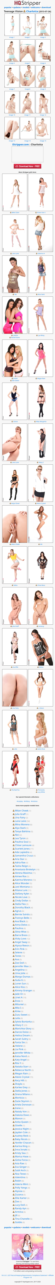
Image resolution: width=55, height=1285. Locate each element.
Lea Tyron (20, 838)
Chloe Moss (41, 585)
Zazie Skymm (22, 1101)
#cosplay (20, 801)
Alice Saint (41, 294)
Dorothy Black (22, 907)
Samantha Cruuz (24, 855)
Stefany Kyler (22, 893)
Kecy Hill (19, 1080)
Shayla (18, 1083)
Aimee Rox (20, 876)
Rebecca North (23, 1069)
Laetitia (15, 335)
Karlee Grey (21, 1087)
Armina (19, 1211)
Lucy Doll (20, 1204)
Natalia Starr (22, 1066)
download (46, 7)
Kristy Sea (20, 1153)
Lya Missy (41, 335)
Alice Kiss (20, 986)
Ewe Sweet (15, 381)
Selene (18, 952)
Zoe (17, 1201)
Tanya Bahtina (22, 831)
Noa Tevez (20, 1173)
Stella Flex (20, 903)
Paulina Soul (21, 841)
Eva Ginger (21, 1166)
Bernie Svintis (22, 914)
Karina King (21, 1146)
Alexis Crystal (41, 503)
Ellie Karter (21, 1197)
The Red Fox (15, 790)
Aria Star (19, 859)
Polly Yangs (21, 1187)
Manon (19, 1118)
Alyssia (18, 1191)
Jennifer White (22, 1052)
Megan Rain (41, 378)
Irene (18, 1108)
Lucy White (41, 792)
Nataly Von (21, 1111)
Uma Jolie (20, 973)
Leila (15, 749)
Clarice (15, 421)
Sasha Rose (41, 749)
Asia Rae (19, 1163)
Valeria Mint (21, 1184)
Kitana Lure (21, 890)
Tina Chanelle (22, 1218)
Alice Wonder (22, 883)
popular (8, 7)
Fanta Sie (20, 1042)
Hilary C (41, 462)
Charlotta (32, 11)
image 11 (27, 114)
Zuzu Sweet (21, 1014)
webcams (35, 7)
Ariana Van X (41, 213)
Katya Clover (15, 503)
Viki (41, 544)
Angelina (20, 969)
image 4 (12, 62)
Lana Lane (15, 253)
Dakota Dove (22, 1114)
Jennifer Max (22, 966)
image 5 (27, 62)
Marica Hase (21, 1156)
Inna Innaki (21, 1149)
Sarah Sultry (21, 1038)
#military (27, 801)
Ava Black (20, 921)
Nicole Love (21, 897)
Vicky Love (20, 938)
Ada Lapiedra (22, 852)
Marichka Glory (23, 1028)
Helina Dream (22, 1035)
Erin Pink (20, 948)
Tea (15, 294)
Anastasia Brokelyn (25, 869)
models (26, 7)
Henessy (41, 626)
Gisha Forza (21, 1159)
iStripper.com (20, 144)
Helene (19, 1045)
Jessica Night (22, 1128)
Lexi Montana (22, 886)
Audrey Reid (21, 1135)
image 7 (12, 88)
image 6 (43, 62)
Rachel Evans (15, 337)
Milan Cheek (15, 544)
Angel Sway (21, 942)
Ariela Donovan (23, 1104)
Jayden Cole (21, 1132)
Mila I (18, 1007)
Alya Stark (20, 827)
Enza (17, 1000)
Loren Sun (20, 983)
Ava (17, 959)
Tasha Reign (21, 865)
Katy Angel (21, 1059)
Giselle (18, 1125)
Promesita (41, 790)
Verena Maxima (23, 872)
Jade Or (19, 993)
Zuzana (19, 1194)
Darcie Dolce (22, 1031)
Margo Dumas (22, 976)
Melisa (41, 667)
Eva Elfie (15, 667)
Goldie (18, 1222)
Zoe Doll (19, 962)
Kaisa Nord (21, 1056)
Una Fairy (15, 708)
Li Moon (41, 708)
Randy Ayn (20, 1208)
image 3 (43, 36)
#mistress (34, 801)
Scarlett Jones (22, 848)
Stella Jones (21, 1090)
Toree (18, 955)
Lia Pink (19, 1049)
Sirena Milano (22, 1094)
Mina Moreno (22, 824)
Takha (15, 585)
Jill (16, 1215)
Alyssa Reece (22, 945)
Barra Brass (21, 935)
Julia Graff (15, 626)
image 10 (12, 114)
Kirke (18, 1011)
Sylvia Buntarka (23, 1021)
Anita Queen (22, 1121)
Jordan (15, 378)
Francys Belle (22, 917)
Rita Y (18, 1063)
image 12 (43, 114)
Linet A (18, 997)
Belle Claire (15, 213)
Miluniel (19, 1004)
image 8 (27, 88)
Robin (18, 1180)
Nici (17, 834)
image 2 (27, 36)
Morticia (19, 1097)
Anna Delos (21, 924)
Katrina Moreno (23, 879)
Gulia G (19, 980)
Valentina (20, 1177)
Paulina (19, 928)
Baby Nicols (21, 1139)
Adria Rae (20, 862)
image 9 (43, 88)
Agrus (18, 910)
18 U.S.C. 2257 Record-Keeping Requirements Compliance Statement (24, 1275)
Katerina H (41, 253)
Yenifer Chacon (23, 1142)
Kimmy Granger (23, 990)
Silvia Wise (20, 931)
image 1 (12, 36)
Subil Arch (20, 1170)
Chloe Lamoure (23, 845)
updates (17, 7)
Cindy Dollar (21, 900)
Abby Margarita (41, 421)
